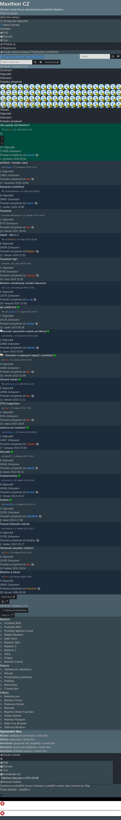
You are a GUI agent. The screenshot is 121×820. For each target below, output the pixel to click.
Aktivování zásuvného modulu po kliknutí (23, 331)
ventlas (11, 311)
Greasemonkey (9, 475)
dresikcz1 (9, 432)
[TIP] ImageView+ (10, 403)
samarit (30, 155)
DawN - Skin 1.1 (9, 235)
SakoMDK (9, 504)
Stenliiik (30, 347)
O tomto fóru (43, 90)
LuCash (30, 275)
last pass (5, 451)
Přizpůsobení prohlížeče (22, 57)
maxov (30, 203)
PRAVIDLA (6, 85)
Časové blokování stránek (15, 524)
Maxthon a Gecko (10, 572)
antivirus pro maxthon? (13, 427)
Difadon (12, 239)
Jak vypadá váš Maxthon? (15, 125)
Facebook (5, 211)
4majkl (8, 167)
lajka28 (30, 468)
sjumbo (8, 480)
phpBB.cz (24, 789)
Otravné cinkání (9, 379)
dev (10, 129)
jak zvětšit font (8, 307)
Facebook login (9, 259)
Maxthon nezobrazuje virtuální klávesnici (23, 283)
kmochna (31, 588)
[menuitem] (14, 21)
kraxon (11, 383)
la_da (7, 287)
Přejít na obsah (8, 13)
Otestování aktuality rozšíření (16, 548)
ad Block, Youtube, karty (14, 162)
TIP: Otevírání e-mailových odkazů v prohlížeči (26, 355)
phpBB (19, 785)
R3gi (7, 90)
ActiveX (4, 500)
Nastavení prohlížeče (12, 186)
